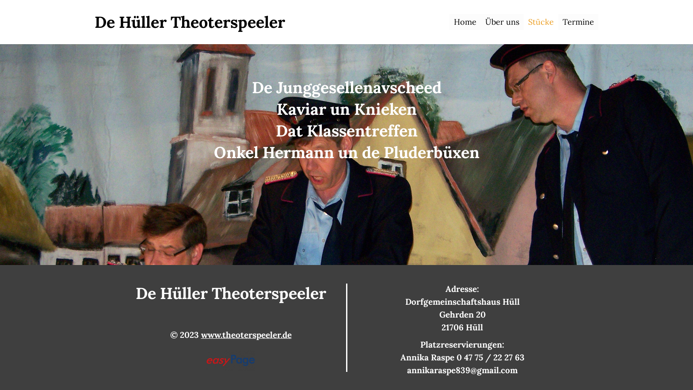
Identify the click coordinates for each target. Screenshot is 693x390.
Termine (578, 22)
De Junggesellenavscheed (347, 87)
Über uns (502, 22)
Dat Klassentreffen (347, 131)
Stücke (541, 22)
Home (465, 22)
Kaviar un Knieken (347, 109)
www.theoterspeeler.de (246, 334)
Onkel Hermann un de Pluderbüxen (347, 152)
